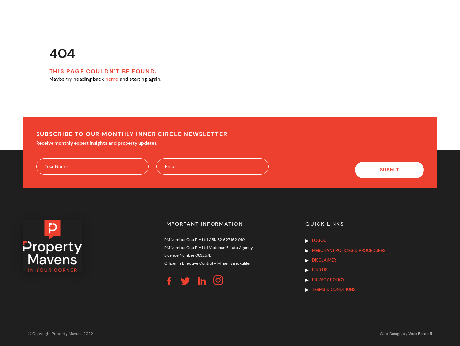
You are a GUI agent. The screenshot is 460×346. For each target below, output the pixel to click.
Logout (320, 240)
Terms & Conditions (334, 289)
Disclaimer (324, 260)
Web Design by (406, 333)
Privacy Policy (328, 279)
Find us (320, 270)
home (111, 79)
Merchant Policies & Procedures (349, 250)
